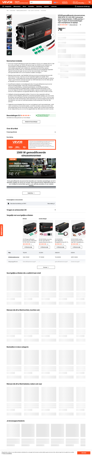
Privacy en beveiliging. (7, 453)
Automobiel (12, 10)
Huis (7, 10)
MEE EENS (83, 452)
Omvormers (43, 10)
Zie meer (46, 267)
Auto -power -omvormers (33, 10)
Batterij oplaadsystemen (22, 10)
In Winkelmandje (28, 247)
